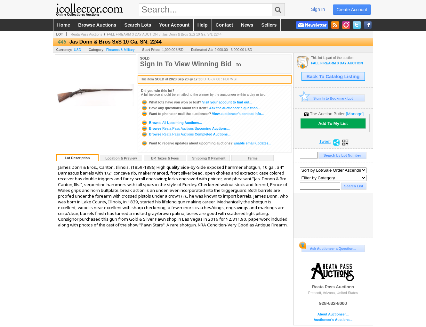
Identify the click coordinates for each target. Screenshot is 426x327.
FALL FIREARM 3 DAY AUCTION (132, 34)
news (247, 25)
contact (224, 25)
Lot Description (77, 158)
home (63, 25)
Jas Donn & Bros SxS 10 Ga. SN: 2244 (191, 34)
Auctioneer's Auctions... (333, 320)
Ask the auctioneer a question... (201, 108)
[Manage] (355, 113)
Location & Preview (121, 158)
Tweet (325, 141)
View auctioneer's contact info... (202, 114)
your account (174, 25)
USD (77, 50)
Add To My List (333, 123)
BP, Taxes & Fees (165, 158)
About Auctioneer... (333, 314)
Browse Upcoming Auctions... (171, 123)
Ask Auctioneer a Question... (328, 247)
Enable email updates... (206, 143)
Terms (253, 158)
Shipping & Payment (209, 158)
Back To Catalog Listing (333, 76)
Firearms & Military (120, 50)
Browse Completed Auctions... (186, 134)
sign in (318, 9)
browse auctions (97, 25)
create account (351, 9)
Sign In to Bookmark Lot (327, 98)
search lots (137, 25)
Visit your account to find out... (196, 102)
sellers (269, 25)
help (202, 25)
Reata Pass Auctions (86, 34)
